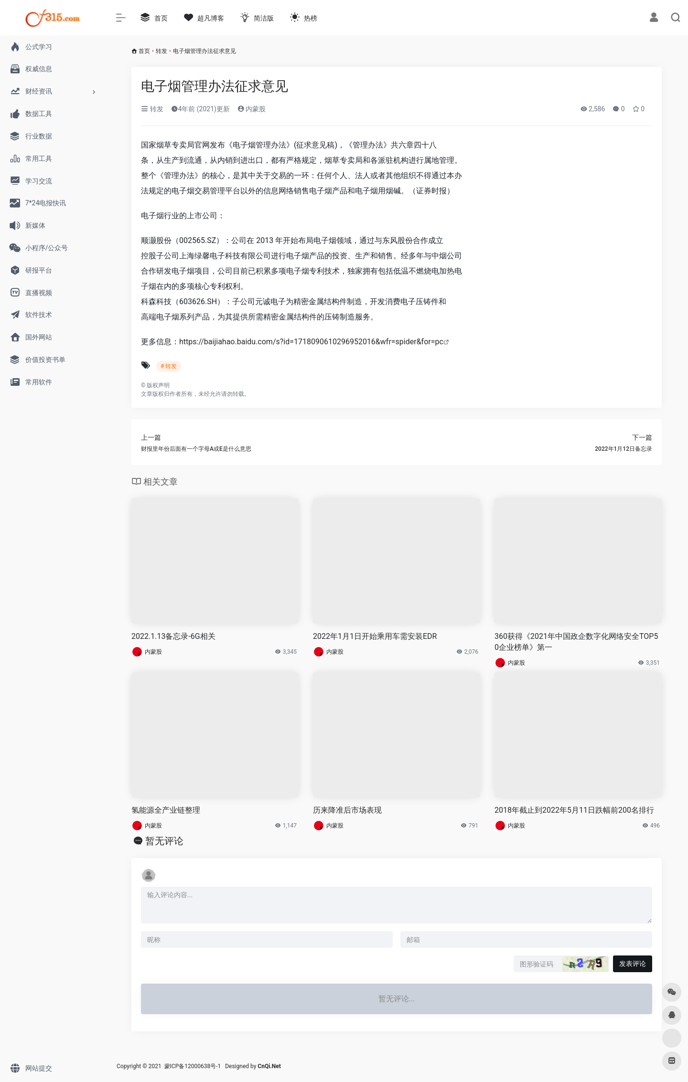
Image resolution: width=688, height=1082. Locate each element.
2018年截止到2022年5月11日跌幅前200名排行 (574, 810)
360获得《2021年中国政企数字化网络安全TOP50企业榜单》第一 (576, 642)
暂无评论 (164, 841)
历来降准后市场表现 (347, 810)
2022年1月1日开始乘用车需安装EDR (375, 636)
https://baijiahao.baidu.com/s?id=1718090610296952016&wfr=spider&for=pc (311, 341)
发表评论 (632, 963)
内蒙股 (251, 109)
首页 (144, 51)
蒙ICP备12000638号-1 (192, 1066)
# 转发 (169, 366)
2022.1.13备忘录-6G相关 (173, 636)
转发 (161, 51)
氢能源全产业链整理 (165, 810)
